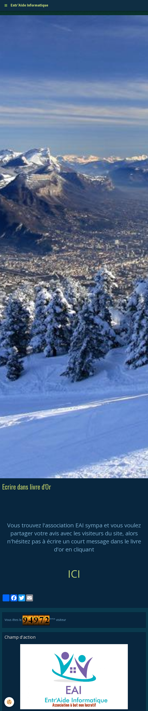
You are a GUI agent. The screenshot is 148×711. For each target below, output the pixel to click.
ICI (74, 574)
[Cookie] (9, 702)
